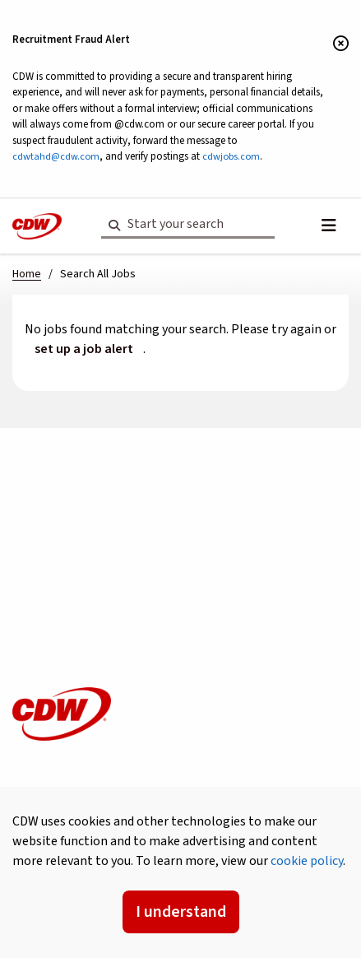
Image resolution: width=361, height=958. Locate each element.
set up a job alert (84, 349)
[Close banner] (341, 44)
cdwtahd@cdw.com (56, 156)
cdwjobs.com (231, 156)
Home (26, 274)
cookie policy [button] (307, 861)
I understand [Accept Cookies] (181, 911)
